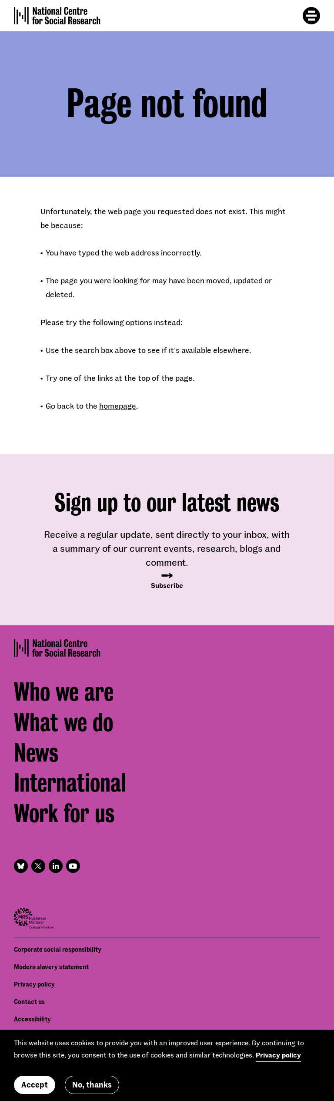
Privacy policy (34, 984)
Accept (34, 1084)
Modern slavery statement (51, 966)
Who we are (64, 692)
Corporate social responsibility (57, 949)
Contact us (29, 1001)
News (36, 752)
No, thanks (92, 1084)
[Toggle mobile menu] (311, 15)
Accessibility (32, 1019)
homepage (117, 405)
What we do (63, 722)
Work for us (64, 813)
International (70, 783)
